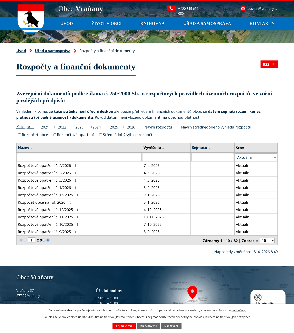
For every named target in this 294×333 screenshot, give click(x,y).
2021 (45, 126)
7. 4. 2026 (151, 165)
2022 (62, 126)
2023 (79, 126)
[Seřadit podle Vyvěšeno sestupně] (163, 148)
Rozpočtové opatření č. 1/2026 (48, 187)
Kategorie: (25, 126)
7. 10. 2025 (152, 224)
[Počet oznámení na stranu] (267, 240)
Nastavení (171, 326)
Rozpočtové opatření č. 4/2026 (48, 165)
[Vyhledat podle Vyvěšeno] (166, 157)
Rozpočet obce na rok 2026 (45, 202)
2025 (114, 126)
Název (23, 147)
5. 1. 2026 (151, 202)
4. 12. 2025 (152, 209)
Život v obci (106, 23)
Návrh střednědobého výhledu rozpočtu (216, 126)
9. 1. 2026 (151, 194)
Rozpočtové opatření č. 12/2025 (49, 209)
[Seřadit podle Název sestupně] (31, 148)
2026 (131, 126)
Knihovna (152, 23)
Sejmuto (199, 147)
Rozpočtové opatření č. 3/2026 (48, 180)
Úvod (66, 23)
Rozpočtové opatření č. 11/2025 (49, 216)
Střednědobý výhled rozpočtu (129, 134)
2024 (96, 126)
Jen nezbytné (148, 326)
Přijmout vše (124, 326)
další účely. (239, 310)
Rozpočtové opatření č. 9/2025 (48, 231)
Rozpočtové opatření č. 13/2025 (49, 194)
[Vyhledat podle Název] (79, 157)
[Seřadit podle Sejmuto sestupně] (209, 148)
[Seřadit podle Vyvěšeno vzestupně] (163, 147)
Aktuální (243, 165)
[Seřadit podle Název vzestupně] (31, 147)
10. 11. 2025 (154, 216)
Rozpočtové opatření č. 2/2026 (48, 172)
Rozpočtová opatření (75, 134)
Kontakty (262, 23)
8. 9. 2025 (151, 231)
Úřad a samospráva (207, 23)
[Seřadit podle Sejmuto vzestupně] (209, 147)
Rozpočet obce (35, 134)
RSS (269, 64)
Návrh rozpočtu (158, 126)
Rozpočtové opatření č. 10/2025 (49, 224)
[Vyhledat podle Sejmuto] (212, 157)
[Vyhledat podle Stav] (256, 157)
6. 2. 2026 (151, 187)
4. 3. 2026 (151, 172)
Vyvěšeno (152, 147)
